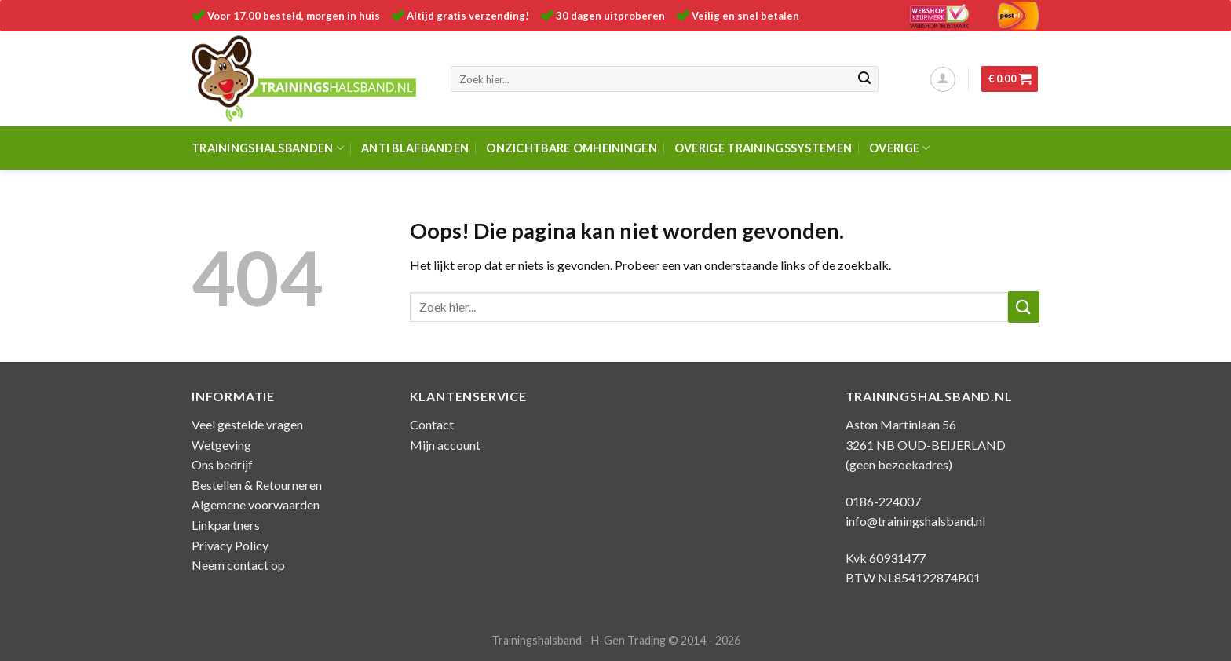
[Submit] (864, 79)
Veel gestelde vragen (247, 424)
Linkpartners (226, 524)
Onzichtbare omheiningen (571, 148)
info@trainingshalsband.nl (915, 520)
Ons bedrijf (222, 464)
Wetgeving (221, 444)
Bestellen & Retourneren (257, 484)
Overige (899, 148)
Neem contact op (238, 564)
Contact (432, 424)
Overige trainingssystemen (763, 148)
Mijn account (445, 444)
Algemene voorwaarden (256, 504)
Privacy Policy (230, 545)
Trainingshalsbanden (268, 148)
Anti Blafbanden (415, 148)
